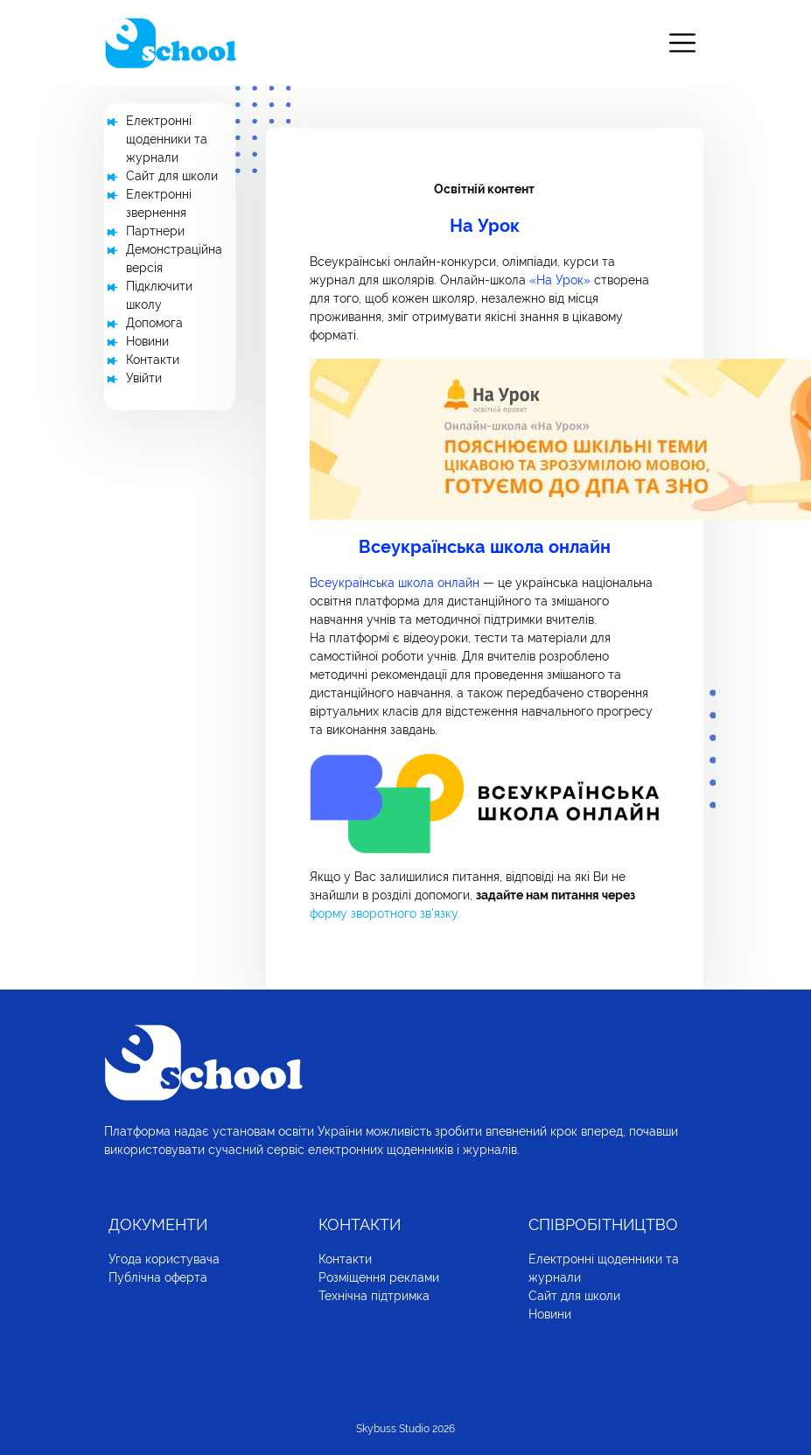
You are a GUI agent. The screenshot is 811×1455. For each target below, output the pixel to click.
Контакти (152, 360)
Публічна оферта (157, 1277)
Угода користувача (164, 1259)
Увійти (144, 378)
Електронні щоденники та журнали (166, 139)
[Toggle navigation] (682, 43)
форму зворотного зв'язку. (385, 913)
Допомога (154, 323)
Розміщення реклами (378, 1277)
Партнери (155, 231)
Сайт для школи (172, 176)
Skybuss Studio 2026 (405, 1429)
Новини (147, 341)
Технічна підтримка (374, 1296)
